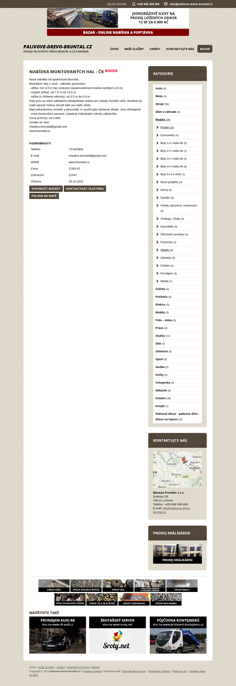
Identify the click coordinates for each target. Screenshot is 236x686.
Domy (166, 189)
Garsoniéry (170, 135)
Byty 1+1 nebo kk (174, 143)
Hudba (162, 367)
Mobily (162, 312)
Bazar (205, 49)
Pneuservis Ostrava (159, 671)
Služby (163, 335)
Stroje (162, 104)
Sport (161, 359)
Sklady (167, 249)
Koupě (162, 406)
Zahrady (168, 257)
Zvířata (162, 289)
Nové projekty (171, 182)
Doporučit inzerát (46, 188)
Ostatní (167, 265)
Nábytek (163, 390)
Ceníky (155, 49)
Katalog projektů (92, 671)
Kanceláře (169, 226)
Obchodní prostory (174, 234)
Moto (161, 96)
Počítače (163, 296)
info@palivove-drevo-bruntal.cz (191, 4)
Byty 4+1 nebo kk (174, 166)
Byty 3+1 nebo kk (174, 158)
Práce (161, 328)
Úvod (114, 49)
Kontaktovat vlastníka (85, 188)
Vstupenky (165, 382)
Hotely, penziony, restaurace (179, 208)
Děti (160, 343)
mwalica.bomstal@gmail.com (87, 155)
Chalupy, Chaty (172, 218)
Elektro (162, 304)
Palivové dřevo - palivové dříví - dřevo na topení (177, 416)
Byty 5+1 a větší (173, 174)
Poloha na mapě (44, 196)
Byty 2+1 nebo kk (174, 150)
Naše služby (134, 49)
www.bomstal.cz (79, 162)
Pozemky (168, 242)
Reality (163, 119)
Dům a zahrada (168, 111)
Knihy (162, 374)
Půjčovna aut (179, 671)
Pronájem (169, 273)
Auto (161, 88)
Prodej (167, 127)
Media (166, 281)
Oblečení (164, 351)
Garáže (167, 197)
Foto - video (166, 320)
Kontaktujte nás (180, 49)
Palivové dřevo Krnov (134, 671)
